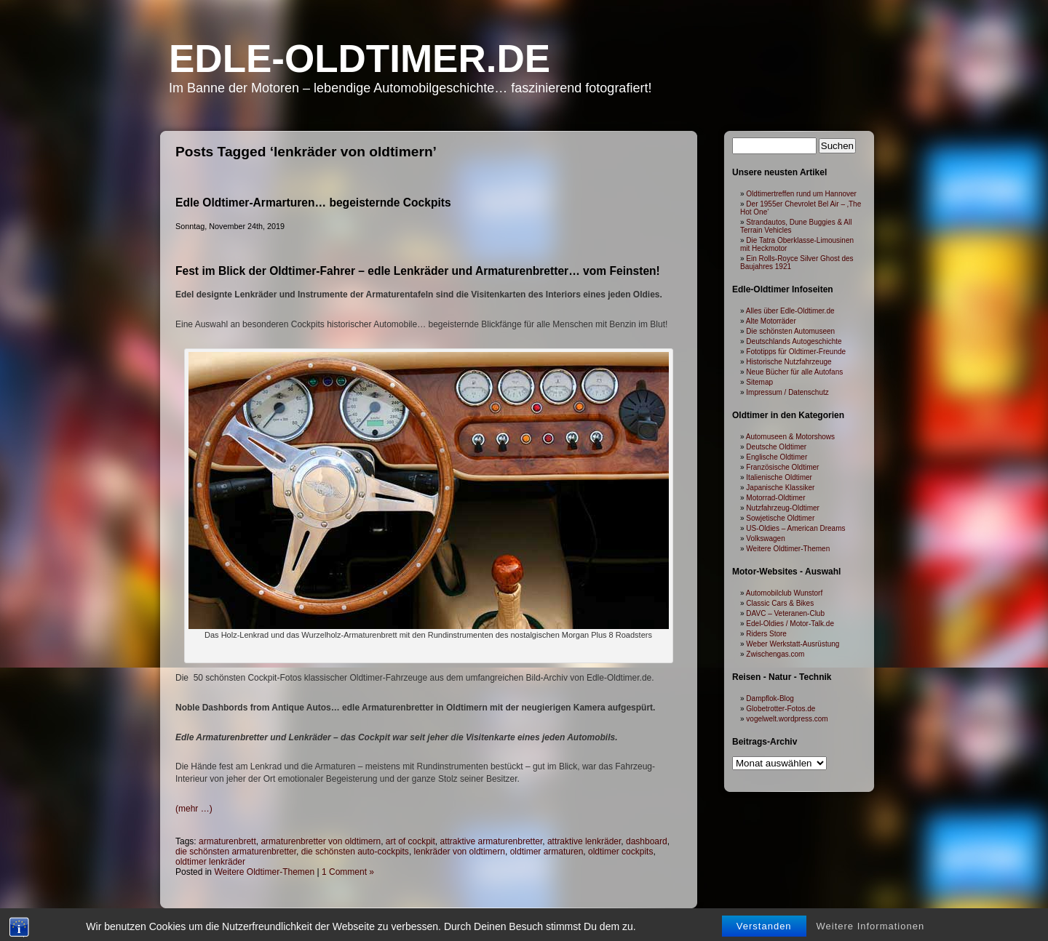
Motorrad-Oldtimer (775, 498)
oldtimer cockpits (620, 851)
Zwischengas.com (775, 654)
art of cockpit (410, 841)
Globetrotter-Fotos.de (780, 709)
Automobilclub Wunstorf (784, 593)
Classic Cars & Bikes (780, 603)
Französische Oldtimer (782, 467)
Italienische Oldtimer (779, 477)
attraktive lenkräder (584, 841)
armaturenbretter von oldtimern (321, 841)
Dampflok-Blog (770, 698)
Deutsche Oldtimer (776, 447)
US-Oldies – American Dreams (795, 528)
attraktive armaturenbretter (491, 841)
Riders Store (766, 634)
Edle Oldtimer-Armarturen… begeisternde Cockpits (313, 202)
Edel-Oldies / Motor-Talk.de (790, 624)
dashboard (646, 841)
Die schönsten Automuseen (790, 331)
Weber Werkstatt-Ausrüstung (792, 644)
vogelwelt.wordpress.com (786, 719)
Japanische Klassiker (780, 488)
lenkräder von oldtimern (459, 851)
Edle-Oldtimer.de (359, 58)
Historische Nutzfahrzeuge (788, 362)
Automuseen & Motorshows (790, 437)
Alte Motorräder (771, 321)
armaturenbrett (227, 841)
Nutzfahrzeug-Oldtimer (782, 508)
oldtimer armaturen (547, 851)
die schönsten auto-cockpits (355, 851)
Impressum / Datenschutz (787, 392)
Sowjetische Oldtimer (780, 518)
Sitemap (759, 382)
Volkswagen (765, 538)
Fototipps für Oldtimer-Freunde (796, 352)
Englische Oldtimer (776, 457)
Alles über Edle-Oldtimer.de (790, 311)
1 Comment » (348, 872)
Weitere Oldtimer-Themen (264, 872)
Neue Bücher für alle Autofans (794, 372)
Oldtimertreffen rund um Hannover (801, 194)
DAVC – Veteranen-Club (785, 613)
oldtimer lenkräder (210, 862)
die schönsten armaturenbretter (235, 851)
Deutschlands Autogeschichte (793, 341)
